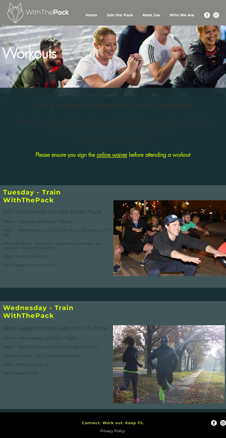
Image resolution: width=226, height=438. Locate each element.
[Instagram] (216, 15)
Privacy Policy (112, 431)
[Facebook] (207, 15)
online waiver (112, 154)
